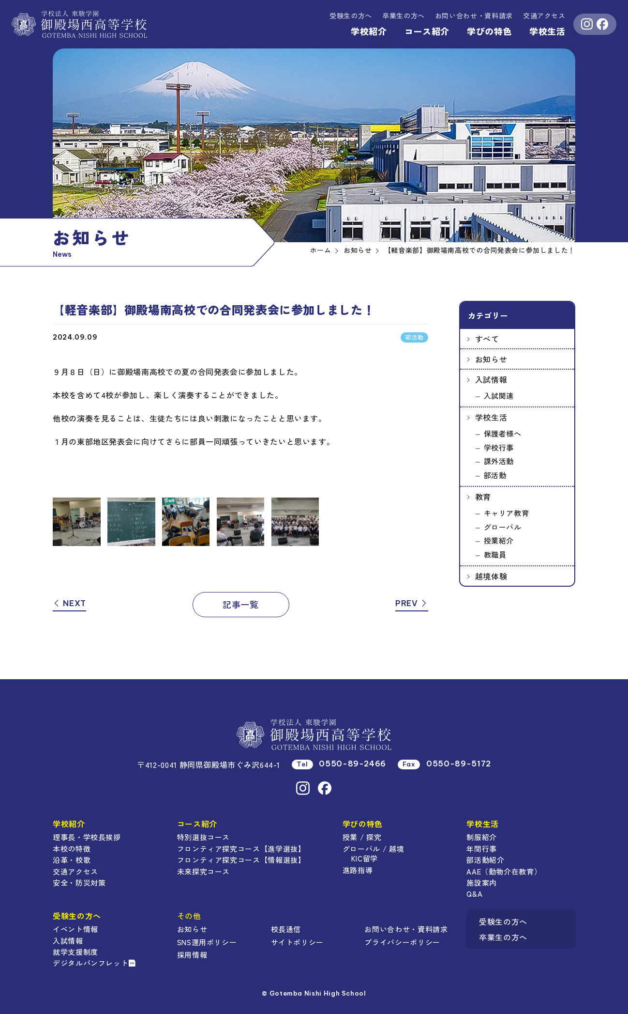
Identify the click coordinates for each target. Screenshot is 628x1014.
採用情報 (192, 955)
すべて (487, 338)
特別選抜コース (203, 837)
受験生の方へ (350, 15)
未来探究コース (203, 871)
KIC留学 (364, 858)
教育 (483, 496)
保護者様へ (503, 433)
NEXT (69, 603)
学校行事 (499, 447)
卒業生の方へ (403, 15)
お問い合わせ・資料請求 (406, 929)
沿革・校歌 (71, 860)
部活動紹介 (485, 860)
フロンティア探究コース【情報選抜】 (241, 860)
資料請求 (474, 15)
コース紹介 (426, 31)
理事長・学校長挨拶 (87, 837)
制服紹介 (481, 837)
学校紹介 (369, 31)
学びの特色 (489, 31)
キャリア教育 (506, 513)
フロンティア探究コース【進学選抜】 (241, 848)
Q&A (474, 894)
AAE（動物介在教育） (503, 871)
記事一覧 (241, 604)
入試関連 (499, 395)
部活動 (495, 475)
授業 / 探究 (362, 837)
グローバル (503, 527)
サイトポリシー (297, 942)
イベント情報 (75, 929)
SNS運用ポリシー (207, 942)
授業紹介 (499, 540)
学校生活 (547, 31)
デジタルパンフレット (94, 963)
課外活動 (499, 461)
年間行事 (481, 848)
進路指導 (358, 870)
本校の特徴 (71, 848)
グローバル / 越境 (373, 848)
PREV (411, 603)
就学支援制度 (75, 952)
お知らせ (491, 359)
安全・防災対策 (79, 882)
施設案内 (481, 882)
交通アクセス (544, 15)
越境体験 (491, 576)
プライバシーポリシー (402, 942)
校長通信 (286, 929)
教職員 (495, 554)
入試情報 (491, 379)
